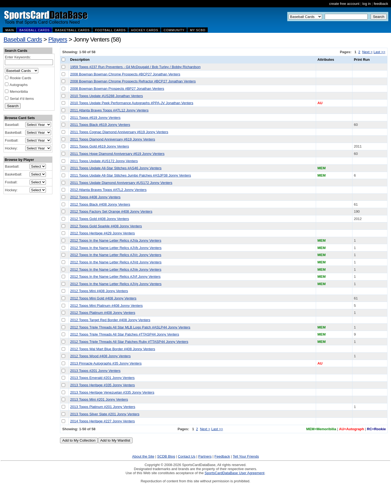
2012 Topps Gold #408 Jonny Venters (99, 219)
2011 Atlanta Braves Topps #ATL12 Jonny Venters (109, 110)
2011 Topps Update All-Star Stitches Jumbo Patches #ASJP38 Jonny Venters (130, 175)
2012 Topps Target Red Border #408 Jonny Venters (110, 320)
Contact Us (186, 456)
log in (366, 4)
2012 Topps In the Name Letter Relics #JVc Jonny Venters (115, 255)
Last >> (379, 52)
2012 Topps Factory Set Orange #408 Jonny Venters (111, 211)
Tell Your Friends (246, 456)
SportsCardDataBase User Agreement (234, 473)
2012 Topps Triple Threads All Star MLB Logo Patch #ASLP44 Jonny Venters (130, 327)
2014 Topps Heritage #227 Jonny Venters (102, 421)
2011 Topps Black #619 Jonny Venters (100, 125)
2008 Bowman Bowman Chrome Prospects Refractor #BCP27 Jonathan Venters (132, 81)
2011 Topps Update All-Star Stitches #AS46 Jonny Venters (116, 168)
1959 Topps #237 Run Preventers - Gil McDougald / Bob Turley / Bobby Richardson (135, 67)
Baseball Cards (23, 39)
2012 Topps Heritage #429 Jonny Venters (102, 233)
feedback (381, 4)
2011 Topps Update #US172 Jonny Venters (104, 161)
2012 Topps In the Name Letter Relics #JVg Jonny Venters (116, 284)
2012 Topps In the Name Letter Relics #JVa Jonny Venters (115, 240)
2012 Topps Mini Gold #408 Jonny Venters (103, 298)
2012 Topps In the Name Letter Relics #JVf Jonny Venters (115, 277)
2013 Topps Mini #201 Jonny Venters (99, 399)
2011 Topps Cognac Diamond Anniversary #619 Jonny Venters (119, 132)
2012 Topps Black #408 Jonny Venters (100, 204)
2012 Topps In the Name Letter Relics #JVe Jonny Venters (115, 269)
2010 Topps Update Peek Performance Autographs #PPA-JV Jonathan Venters (131, 103)
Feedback (222, 456)
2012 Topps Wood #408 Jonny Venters (100, 356)
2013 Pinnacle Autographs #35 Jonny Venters (105, 363)
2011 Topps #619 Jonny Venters (95, 118)
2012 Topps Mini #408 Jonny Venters (99, 291)
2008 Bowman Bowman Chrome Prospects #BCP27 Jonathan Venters (125, 74)
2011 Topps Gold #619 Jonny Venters (99, 146)
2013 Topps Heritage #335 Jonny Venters (102, 385)
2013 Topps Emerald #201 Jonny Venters (102, 378)
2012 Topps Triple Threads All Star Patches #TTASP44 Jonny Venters (124, 334)
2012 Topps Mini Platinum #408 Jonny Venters (106, 306)
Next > (367, 52)
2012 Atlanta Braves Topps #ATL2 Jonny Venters (108, 190)
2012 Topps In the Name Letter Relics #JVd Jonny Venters (116, 262)
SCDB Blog (166, 456)
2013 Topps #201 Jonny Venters (95, 371)
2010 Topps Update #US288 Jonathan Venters (106, 96)
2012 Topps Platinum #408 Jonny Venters (102, 313)
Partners (205, 456)
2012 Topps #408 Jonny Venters (95, 197)
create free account (344, 4)
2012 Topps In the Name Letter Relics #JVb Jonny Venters (116, 248)
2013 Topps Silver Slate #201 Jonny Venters (104, 414)
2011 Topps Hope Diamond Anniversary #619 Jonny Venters (117, 154)
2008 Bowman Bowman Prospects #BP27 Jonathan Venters (117, 89)
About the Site (143, 456)
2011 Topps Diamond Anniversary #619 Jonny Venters (112, 139)
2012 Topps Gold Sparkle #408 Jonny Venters (106, 226)
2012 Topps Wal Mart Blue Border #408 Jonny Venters (112, 349)
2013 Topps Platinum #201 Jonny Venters (102, 407)
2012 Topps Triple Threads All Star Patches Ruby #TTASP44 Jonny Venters (129, 342)
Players (57, 39)
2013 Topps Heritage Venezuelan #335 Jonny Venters (112, 392)
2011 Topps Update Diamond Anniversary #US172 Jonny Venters (121, 183)
